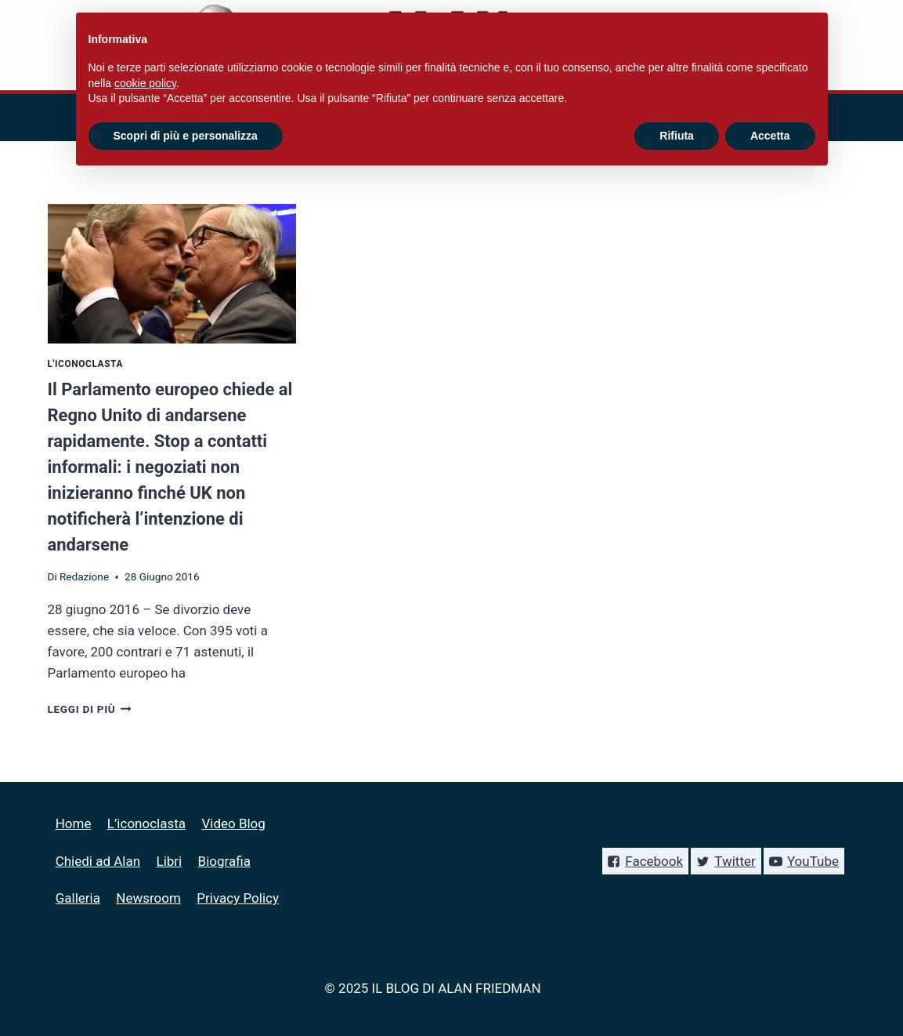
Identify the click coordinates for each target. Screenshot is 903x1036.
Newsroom (148, 898)
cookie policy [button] (145, 83)
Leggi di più (90, 709)
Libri (169, 861)
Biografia (224, 861)
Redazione (84, 576)
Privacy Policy (238, 898)
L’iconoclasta (146, 823)
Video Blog (233, 823)
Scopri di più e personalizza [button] (186, 135)
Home (74, 823)
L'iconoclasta (86, 363)
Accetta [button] (770, 135)
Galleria (78, 898)
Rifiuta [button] (676, 135)
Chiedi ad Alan (98, 861)
